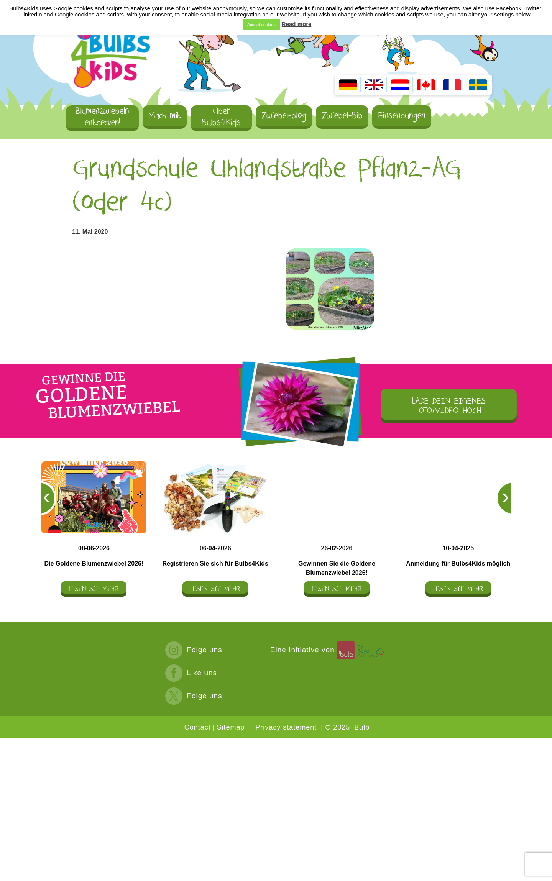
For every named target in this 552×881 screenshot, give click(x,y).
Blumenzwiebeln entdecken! (102, 117)
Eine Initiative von (328, 650)
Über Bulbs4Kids (221, 117)
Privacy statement (286, 727)
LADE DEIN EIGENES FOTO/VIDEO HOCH (449, 406)
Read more (297, 24)
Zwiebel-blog (283, 115)
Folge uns (193, 650)
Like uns (191, 673)
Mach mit (164, 115)
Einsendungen (402, 115)
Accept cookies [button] (261, 24)
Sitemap (231, 727)
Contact (197, 727)
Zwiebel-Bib (342, 115)
